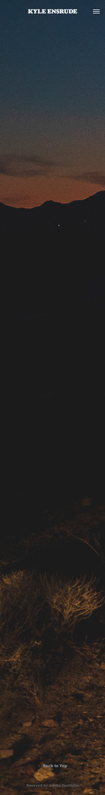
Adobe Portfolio (64, 785)
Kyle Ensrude (52, 11)
